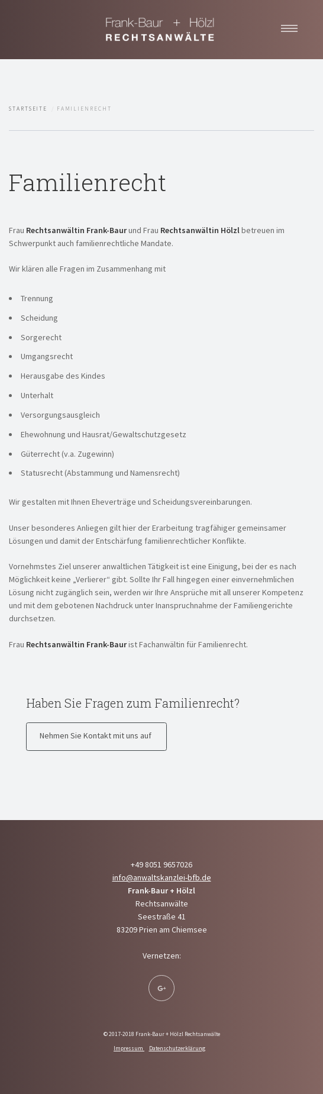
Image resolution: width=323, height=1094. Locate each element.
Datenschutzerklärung (177, 1048)
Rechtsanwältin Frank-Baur (76, 230)
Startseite (28, 108)
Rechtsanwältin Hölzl (200, 230)
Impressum (129, 1048)
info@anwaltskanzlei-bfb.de (161, 877)
